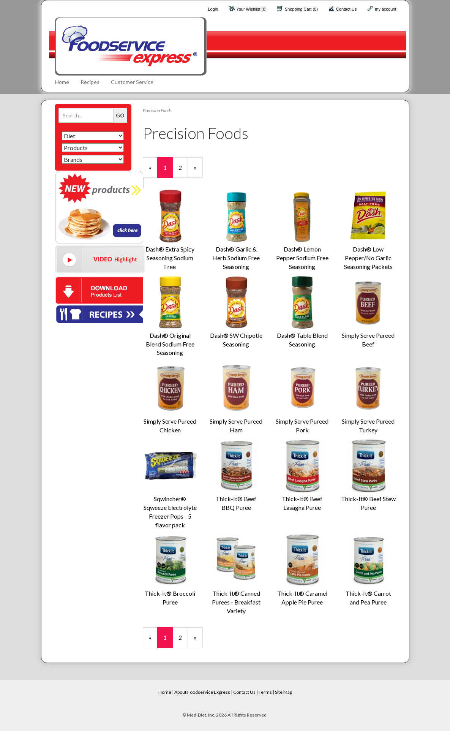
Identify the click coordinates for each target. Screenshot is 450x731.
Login (213, 9)
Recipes (90, 82)
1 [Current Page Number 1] (168, 170)
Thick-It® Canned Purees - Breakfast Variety (236, 602)
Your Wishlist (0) (251, 9)
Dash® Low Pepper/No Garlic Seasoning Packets (368, 257)
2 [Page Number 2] (183, 167)
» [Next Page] (198, 170)
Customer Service (132, 82)
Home (62, 82)
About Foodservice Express (202, 692)
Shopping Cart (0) (301, 9)
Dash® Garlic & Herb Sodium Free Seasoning (236, 257)
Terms (265, 692)
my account (385, 9)
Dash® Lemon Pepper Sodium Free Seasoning (302, 257)
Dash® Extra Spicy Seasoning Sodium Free (169, 257)
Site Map (283, 692)
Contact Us (346, 9)
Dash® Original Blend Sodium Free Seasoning (170, 344)
